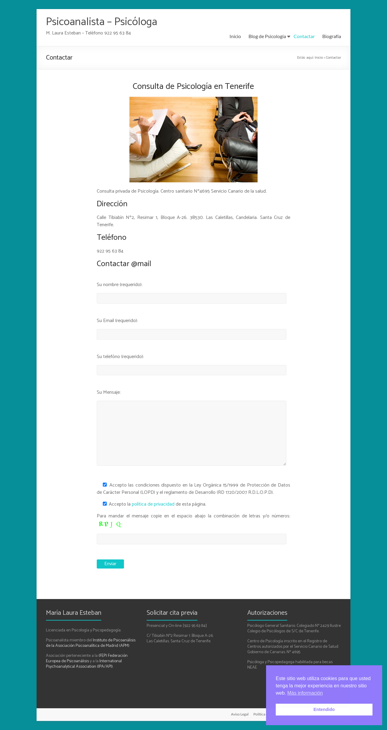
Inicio (235, 36)
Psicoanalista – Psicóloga (101, 22)
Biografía (331, 36)
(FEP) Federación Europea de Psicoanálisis (87, 658)
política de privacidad (153, 504)
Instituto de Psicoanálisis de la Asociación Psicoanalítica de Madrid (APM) (90, 643)
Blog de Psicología (267, 36)
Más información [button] (305, 693)
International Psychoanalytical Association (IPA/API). (84, 664)
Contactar (304, 36)
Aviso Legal (240, 714)
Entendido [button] (324, 709)
